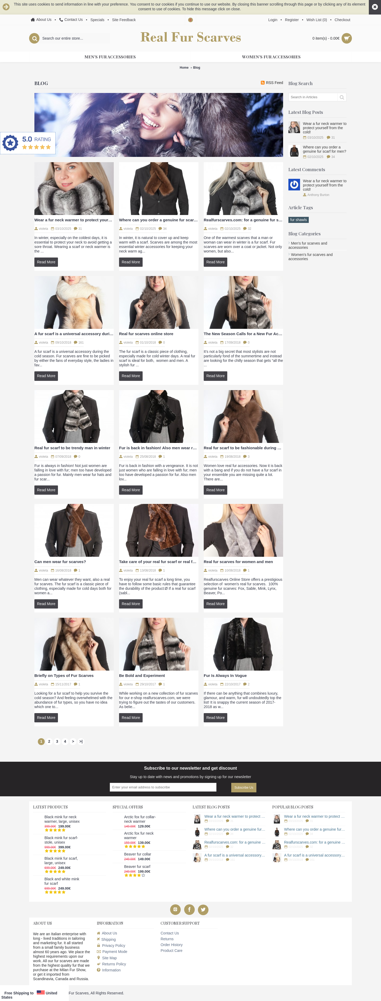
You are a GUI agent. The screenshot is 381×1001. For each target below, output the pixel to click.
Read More (46, 262)
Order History (172, 945)
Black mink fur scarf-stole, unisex (61, 840)
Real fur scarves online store (146, 333)
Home (184, 67)
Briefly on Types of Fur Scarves (64, 675)
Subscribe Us (243, 787)
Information (109, 970)
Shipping (106, 939)
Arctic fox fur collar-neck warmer (140, 819)
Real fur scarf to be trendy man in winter (72, 448)
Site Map (107, 958)
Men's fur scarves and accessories (307, 245)
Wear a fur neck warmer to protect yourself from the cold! (325, 127)
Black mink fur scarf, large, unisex (61, 860)
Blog (196, 67)
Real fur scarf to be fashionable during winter (243, 448)
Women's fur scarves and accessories (310, 256)
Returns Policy (111, 964)
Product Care (171, 950)
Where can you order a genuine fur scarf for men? (324, 149)
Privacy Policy (111, 945)
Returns (167, 939)
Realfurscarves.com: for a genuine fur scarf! (243, 220)
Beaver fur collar (137, 854)
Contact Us (170, 933)
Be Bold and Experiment (142, 675)
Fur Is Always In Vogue (225, 675)
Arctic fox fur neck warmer (138, 835)
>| (81, 741)
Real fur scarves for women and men (238, 561)
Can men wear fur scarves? (60, 561)
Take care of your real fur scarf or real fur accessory (158, 561)
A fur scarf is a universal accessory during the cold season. (74, 333)
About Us (107, 933)
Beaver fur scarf (137, 866)
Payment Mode (112, 951)
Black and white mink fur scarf (61, 881)
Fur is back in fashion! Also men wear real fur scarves (158, 448)
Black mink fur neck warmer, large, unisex (62, 819)
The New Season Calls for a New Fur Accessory (243, 333)
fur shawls (298, 220)
